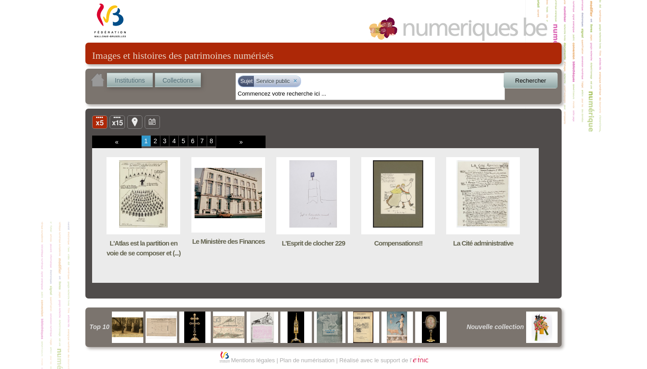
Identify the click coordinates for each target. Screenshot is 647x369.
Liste (117, 121)
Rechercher (530, 80)
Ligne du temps (152, 121)
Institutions (130, 80)
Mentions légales (253, 360)
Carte (135, 121)
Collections (178, 80)
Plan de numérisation (306, 360)
